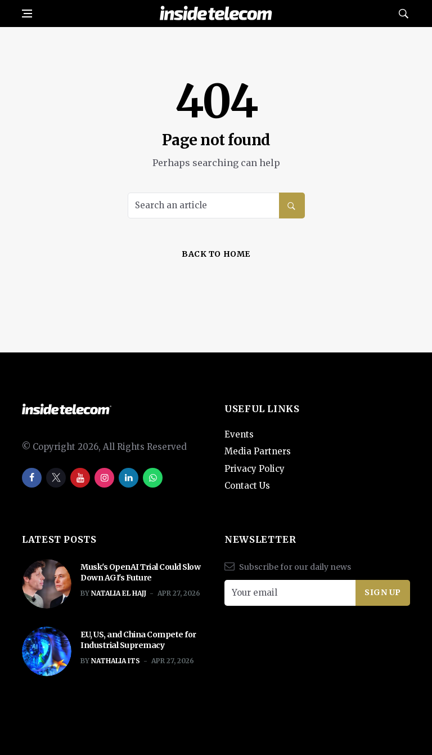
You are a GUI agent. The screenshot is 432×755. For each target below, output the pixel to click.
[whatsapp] (153, 478)
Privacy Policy (254, 468)
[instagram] (104, 478)
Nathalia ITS (115, 660)
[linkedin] (128, 478)
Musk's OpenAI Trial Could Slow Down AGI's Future (140, 572)
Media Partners (257, 451)
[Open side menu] (27, 13)
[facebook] (32, 478)
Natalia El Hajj (118, 593)
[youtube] (80, 478)
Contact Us (247, 485)
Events (239, 434)
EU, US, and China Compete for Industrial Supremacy (138, 640)
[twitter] (56, 478)
